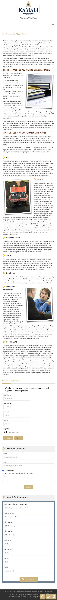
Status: (6, 558)
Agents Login (48, 591)
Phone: (6, 420)
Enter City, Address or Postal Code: (15, 504)
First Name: (7, 395)
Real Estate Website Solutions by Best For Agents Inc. (24, 597)
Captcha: (6, 429)
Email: (6, 412)
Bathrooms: (8, 549)
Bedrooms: (7, 540)
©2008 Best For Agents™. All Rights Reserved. (24, 594)
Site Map (40, 591)
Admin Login (9, 591)
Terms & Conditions (30, 591)
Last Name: (7, 403)
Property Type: (9, 513)
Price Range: (8, 522)
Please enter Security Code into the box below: (18, 473)
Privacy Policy (18, 591)
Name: (5, 454)
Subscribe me (9, 471)
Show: (6, 567)
